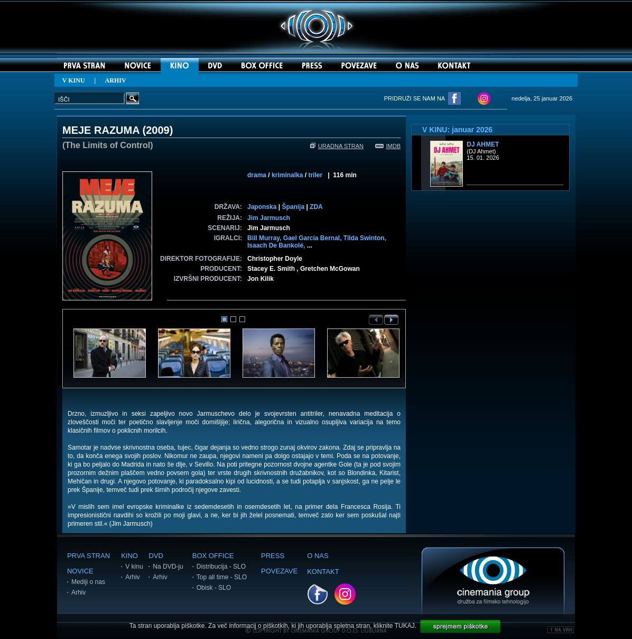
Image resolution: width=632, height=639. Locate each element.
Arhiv (78, 592)
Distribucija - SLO (221, 566)
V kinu (134, 566)
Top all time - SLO (222, 577)
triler (315, 175)
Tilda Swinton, (364, 238)
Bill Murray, (265, 238)
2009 (158, 130)
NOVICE (80, 571)
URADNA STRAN (337, 146)
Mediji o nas (88, 582)
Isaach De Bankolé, (277, 245)
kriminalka (287, 175)
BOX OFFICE (213, 556)
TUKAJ (405, 625)
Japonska (261, 207)
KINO (129, 556)
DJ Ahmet (483, 144)
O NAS (317, 556)
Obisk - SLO (214, 587)
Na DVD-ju (168, 566)
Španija (293, 207)
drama (256, 175)
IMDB (388, 146)
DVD (155, 556)
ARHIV (115, 80)
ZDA (316, 207)
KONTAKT (323, 572)
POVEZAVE (279, 571)
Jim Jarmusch (268, 218)
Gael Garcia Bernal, (313, 238)
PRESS (272, 556)
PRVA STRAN (88, 556)
